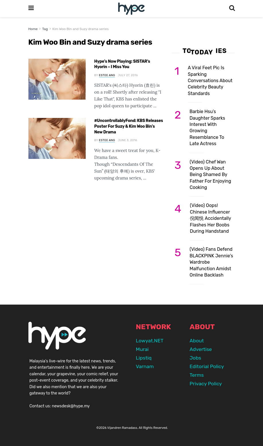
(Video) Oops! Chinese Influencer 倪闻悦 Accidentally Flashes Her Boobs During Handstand (210, 218)
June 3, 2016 (127, 140)
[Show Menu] (31, 8)
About (197, 341)
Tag (45, 29)
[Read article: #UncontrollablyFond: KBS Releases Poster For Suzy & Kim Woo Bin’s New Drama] (57, 138)
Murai (142, 349)
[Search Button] (232, 8)
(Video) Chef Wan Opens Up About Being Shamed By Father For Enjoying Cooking (210, 174)
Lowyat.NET (149, 341)
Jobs (195, 358)
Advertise (201, 349)
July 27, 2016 (128, 75)
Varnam (145, 366)
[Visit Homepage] (131, 8)
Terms (197, 375)
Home (33, 29)
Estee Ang (107, 75)
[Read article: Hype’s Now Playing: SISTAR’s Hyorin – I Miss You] (57, 79)
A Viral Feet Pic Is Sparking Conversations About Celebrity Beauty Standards (210, 80)
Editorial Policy (207, 366)
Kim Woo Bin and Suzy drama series (80, 29)
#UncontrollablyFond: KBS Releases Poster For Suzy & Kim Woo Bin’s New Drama (128, 126)
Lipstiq (144, 358)
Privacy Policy (206, 383)
